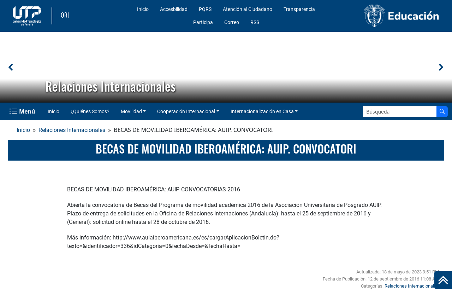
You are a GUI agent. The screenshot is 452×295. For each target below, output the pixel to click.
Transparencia (299, 9)
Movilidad (131, 111)
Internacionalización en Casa (262, 111)
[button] (11, 67)
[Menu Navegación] (22, 111)
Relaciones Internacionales (71, 130)
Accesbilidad (174, 9)
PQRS (205, 9)
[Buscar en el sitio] (442, 111)
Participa (203, 22)
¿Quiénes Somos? (90, 111)
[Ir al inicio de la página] (443, 280)
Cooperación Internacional (186, 111)
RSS (254, 22)
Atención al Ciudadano (247, 9)
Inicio (143, 9)
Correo (231, 22)
